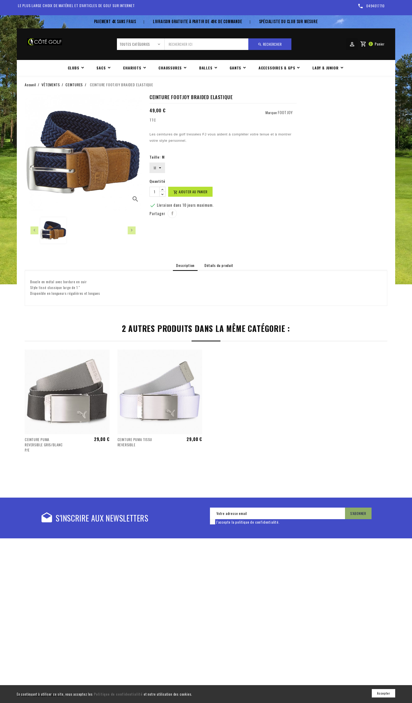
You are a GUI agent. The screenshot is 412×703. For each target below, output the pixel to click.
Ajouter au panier (190, 191)
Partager (172, 213)
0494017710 (375, 5)
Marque (271, 112)
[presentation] (34, 230)
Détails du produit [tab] (218, 265)
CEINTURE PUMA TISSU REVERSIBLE (134, 442)
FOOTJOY (285, 112)
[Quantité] (154, 192)
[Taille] (157, 168)
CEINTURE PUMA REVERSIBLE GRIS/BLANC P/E (44, 445)
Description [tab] (185, 265)
